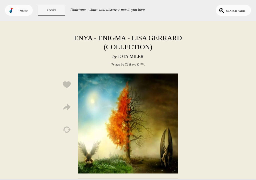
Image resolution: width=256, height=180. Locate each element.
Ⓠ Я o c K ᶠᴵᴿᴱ (134, 64)
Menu (24, 10)
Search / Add (231, 10)
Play (128, 124)
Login (51, 10)
